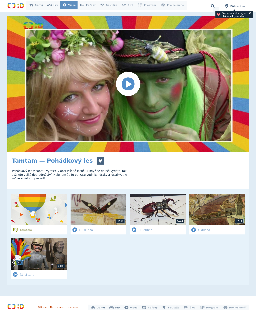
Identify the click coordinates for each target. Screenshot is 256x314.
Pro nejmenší (173, 6)
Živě (129, 6)
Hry (54, 6)
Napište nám (58, 306)
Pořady (89, 6)
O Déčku (43, 306)
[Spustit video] (128, 84)
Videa (71, 6)
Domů (37, 6)
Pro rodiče (74, 306)
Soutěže (110, 6)
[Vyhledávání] (213, 6)
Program (148, 6)
